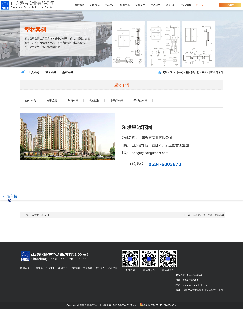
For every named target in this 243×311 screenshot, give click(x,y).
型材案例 (30, 100)
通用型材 (51, 100)
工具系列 (33, 72)
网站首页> (168, 72)
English (230, 5)
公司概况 (95, 5)
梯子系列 (50, 72)
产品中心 (110, 5)
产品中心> (179, 72)
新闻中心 (125, 5)
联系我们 (171, 5)
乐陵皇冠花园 (216, 72)
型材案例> (202, 72)
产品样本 (186, 5)
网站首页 (79, 5)
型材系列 (67, 72)
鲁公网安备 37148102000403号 (160, 305)
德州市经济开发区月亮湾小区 (208, 215)
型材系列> (191, 72)
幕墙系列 (73, 100)
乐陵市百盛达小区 (41, 215)
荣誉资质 (140, 5)
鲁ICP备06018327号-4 (125, 305)
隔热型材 (94, 100)
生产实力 (155, 5)
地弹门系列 (116, 100)
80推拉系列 (140, 100)
